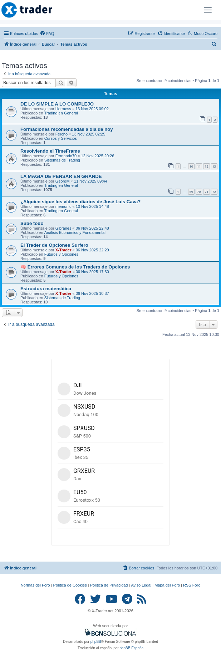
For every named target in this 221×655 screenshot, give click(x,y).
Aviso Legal (141, 585)
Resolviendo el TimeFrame (50, 151)
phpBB (95, 642)
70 (199, 191)
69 (191, 191)
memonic (63, 206)
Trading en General (61, 113)
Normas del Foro (35, 585)
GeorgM (62, 181)
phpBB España (131, 648)
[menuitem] (47, 33)
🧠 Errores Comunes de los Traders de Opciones (75, 267)
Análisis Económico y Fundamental (74, 232)
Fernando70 (66, 156)
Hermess (63, 109)
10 (191, 166)
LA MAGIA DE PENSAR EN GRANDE (61, 176)
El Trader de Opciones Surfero (54, 245)
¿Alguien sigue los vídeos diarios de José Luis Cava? (80, 201)
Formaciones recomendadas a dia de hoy (66, 129)
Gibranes (63, 228)
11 (199, 166)
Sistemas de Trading (62, 160)
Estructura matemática (45, 288)
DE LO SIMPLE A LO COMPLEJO (57, 104)
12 (206, 166)
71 (206, 191)
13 (214, 166)
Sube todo (31, 223)
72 (214, 191)
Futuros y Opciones (61, 254)
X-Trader (63, 250)
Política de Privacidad (109, 585)
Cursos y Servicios (60, 138)
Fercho (61, 134)
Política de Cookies (70, 585)
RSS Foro (191, 585)
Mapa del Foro (167, 585)
